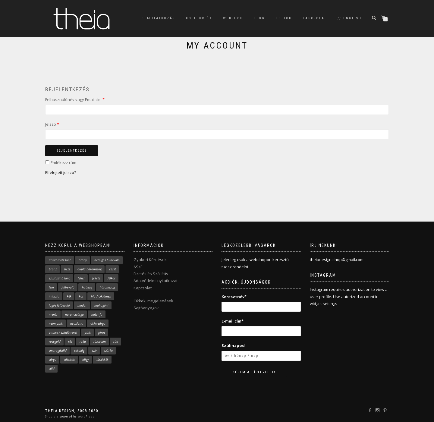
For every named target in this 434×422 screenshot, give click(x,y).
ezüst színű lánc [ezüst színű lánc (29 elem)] (59, 278)
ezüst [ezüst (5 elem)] (112, 269)
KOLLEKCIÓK (199, 18)
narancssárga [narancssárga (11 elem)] (74, 314)
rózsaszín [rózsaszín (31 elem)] (99, 341)
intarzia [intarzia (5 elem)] (54, 296)
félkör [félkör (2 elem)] (111, 278)
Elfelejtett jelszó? (60, 172)
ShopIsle (52, 416)
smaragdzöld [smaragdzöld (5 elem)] (58, 350)
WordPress (85, 416)
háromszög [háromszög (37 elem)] (107, 287)
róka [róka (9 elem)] (83, 341)
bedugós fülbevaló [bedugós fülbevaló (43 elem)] (107, 260)
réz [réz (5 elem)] (70, 341)
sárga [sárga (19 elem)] (52, 359)
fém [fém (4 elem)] (51, 287)
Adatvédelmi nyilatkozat (156, 280)
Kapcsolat (143, 288)
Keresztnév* (234, 296)
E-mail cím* (233, 321)
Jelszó (52, 124)
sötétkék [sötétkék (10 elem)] (69, 359)
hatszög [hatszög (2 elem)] (87, 287)
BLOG (259, 18)
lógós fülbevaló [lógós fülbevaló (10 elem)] (59, 305)
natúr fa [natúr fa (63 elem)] (96, 314)
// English (350, 18)
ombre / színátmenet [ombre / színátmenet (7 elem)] (63, 332)
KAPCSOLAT (315, 18)
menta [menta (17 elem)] (53, 314)
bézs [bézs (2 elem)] (67, 269)
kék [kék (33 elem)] (69, 296)
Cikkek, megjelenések (153, 301)
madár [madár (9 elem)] (82, 305)
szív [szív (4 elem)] (94, 350)
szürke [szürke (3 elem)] (108, 350)
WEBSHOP (233, 18)
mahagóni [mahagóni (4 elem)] (101, 305)
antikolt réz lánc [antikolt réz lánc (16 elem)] (60, 260)
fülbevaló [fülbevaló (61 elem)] (67, 287)
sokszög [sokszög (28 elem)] (79, 350)
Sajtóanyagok (146, 307)
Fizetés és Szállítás (151, 273)
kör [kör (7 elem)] (81, 296)
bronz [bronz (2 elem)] (53, 269)
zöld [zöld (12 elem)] (52, 369)
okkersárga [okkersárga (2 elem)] (97, 323)
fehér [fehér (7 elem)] (81, 278)
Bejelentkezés (71, 151)
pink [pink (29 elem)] (88, 332)
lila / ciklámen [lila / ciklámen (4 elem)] (101, 296)
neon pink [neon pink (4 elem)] (56, 323)
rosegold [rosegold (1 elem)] (55, 341)
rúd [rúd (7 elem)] (115, 341)
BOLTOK (284, 18)
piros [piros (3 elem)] (101, 332)
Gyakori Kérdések (150, 259)
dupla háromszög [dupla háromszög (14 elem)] (89, 269)
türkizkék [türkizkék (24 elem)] (102, 359)
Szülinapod (233, 345)
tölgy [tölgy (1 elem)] (85, 359)
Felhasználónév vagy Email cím (75, 99)
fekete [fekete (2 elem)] (96, 278)
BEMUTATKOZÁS (158, 18)
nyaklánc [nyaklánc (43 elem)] (76, 323)
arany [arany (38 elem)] (83, 260)
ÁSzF (138, 266)
